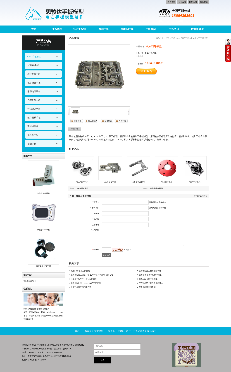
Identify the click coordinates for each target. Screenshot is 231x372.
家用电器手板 (33, 91)
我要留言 (108, 121)
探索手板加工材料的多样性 (150, 271)
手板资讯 (110, 331)
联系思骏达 (138, 331)
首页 (167, 38)
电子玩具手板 (33, 82)
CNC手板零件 (194, 182)
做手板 (43, 345)
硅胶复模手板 (33, 74)
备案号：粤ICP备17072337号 (34, 360)
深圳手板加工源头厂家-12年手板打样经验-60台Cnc (92, 275)
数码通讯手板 (33, 109)
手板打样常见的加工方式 (81, 287)
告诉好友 (122, 121)
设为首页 (171, 2)
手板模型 (48, 349)
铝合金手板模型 (138, 182)
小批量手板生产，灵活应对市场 (84, 279)
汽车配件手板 (33, 100)
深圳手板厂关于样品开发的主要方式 (86, 283)
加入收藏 (182, 2)
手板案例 (87, 331)
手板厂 (34, 345)
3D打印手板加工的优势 (80, 271)
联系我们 (204, 2)
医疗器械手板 (33, 117)
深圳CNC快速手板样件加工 (150, 275)
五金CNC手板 (82, 182)
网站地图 (193, 2)
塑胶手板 (31, 143)
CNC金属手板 (110, 182)
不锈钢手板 (32, 126)
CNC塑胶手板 (166, 182)
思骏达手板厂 (124, 331)
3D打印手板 (33, 65)
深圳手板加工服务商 (147, 287)
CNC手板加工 (34, 56)
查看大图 (77, 121)
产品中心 (175, 38)
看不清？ (126, 250)
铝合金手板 (32, 135)
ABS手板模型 (82, 188)
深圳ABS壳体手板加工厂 (149, 279)
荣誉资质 (98, 331)
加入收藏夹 (93, 121)
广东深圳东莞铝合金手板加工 (151, 283)
